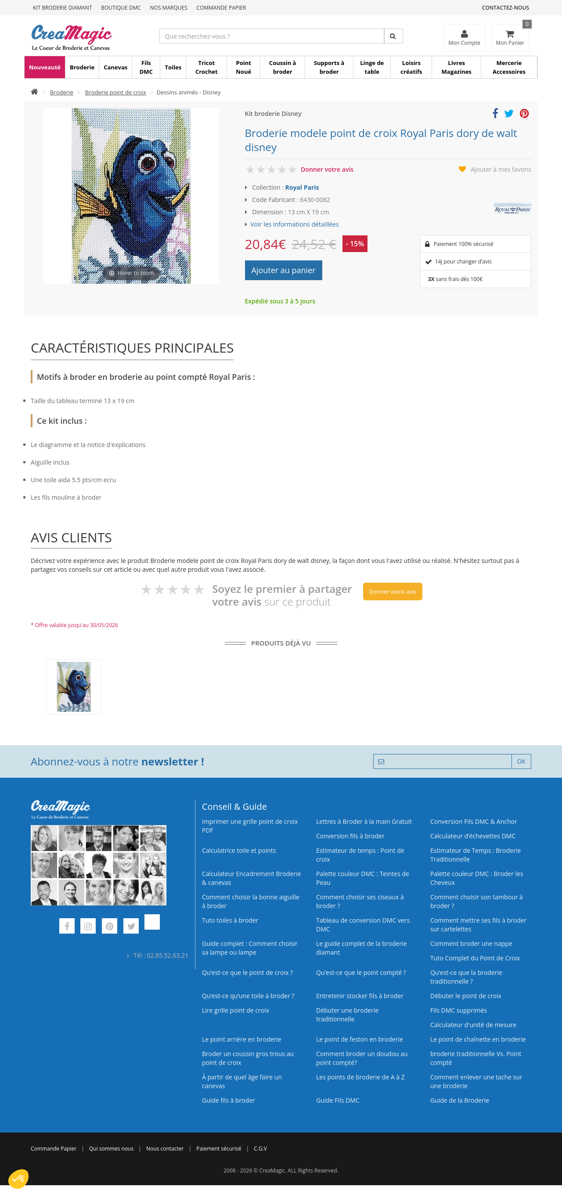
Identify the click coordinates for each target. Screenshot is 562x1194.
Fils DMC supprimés (458, 1010)
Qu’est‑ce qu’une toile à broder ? (248, 996)
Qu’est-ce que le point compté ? (361, 972)
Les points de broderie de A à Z (360, 1077)
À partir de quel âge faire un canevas (242, 1081)
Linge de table (372, 67)
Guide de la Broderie (459, 1100)
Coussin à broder (282, 67)
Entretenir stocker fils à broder (359, 996)
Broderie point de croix (115, 92)
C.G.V (260, 1148)
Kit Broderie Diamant (62, 7)
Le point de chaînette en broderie (478, 1039)
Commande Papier (221, 7)
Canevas (115, 67)
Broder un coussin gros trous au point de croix (248, 1058)
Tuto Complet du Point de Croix (475, 958)
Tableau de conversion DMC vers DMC (363, 924)
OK (521, 761)
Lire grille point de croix (235, 1010)
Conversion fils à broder (350, 836)
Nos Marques (168, 7)
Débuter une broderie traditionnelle (347, 1014)
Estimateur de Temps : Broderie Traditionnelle (475, 854)
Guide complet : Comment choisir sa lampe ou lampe (250, 947)
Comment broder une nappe (471, 943)
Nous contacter (165, 1148)
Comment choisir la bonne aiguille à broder (250, 901)
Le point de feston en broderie (359, 1039)
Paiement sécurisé (218, 1148)
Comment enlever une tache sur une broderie (476, 1081)
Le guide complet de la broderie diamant (361, 947)
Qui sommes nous (111, 1148)
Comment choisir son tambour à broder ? (476, 901)
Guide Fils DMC (338, 1100)
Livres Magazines (457, 67)
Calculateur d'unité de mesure (473, 1025)
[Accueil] (34, 92)
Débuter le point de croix (465, 996)
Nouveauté (45, 67)
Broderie (82, 67)
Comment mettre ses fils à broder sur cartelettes (478, 924)
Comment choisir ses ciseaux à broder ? (360, 901)
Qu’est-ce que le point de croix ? (247, 972)
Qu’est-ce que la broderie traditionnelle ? (466, 976)
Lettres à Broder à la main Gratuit (364, 821)
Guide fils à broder (228, 1100)
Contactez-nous (505, 7)
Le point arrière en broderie (241, 1039)
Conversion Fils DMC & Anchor (473, 821)
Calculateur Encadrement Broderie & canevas (251, 878)
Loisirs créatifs (411, 67)
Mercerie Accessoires (509, 67)
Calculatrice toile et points (239, 850)
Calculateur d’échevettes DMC (472, 836)
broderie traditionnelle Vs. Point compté (475, 1058)
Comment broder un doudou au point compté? (362, 1058)
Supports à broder (329, 67)
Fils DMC (146, 67)
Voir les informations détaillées (295, 224)
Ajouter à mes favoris (501, 169)
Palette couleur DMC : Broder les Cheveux (476, 878)
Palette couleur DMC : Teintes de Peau (362, 878)
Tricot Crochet (206, 67)
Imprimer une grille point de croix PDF (250, 825)
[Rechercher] (393, 36)
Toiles (173, 67)
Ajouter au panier (284, 270)
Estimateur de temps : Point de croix (360, 854)
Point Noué (243, 67)
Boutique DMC (121, 7)
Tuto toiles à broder (230, 920)
